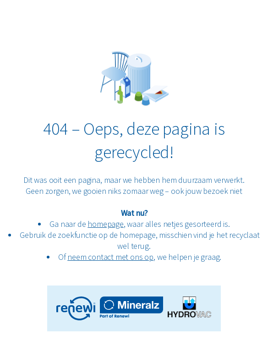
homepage (106, 224)
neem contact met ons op (110, 257)
